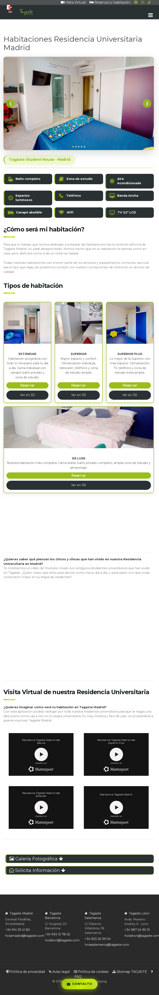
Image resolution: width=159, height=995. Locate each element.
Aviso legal (59, 972)
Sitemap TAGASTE (129, 972)
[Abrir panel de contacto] (79, 984)
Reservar (27, 385)
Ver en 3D (27, 395)
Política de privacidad (25, 972)
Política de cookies (91, 972)
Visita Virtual (73, 2)
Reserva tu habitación (109, 2)
